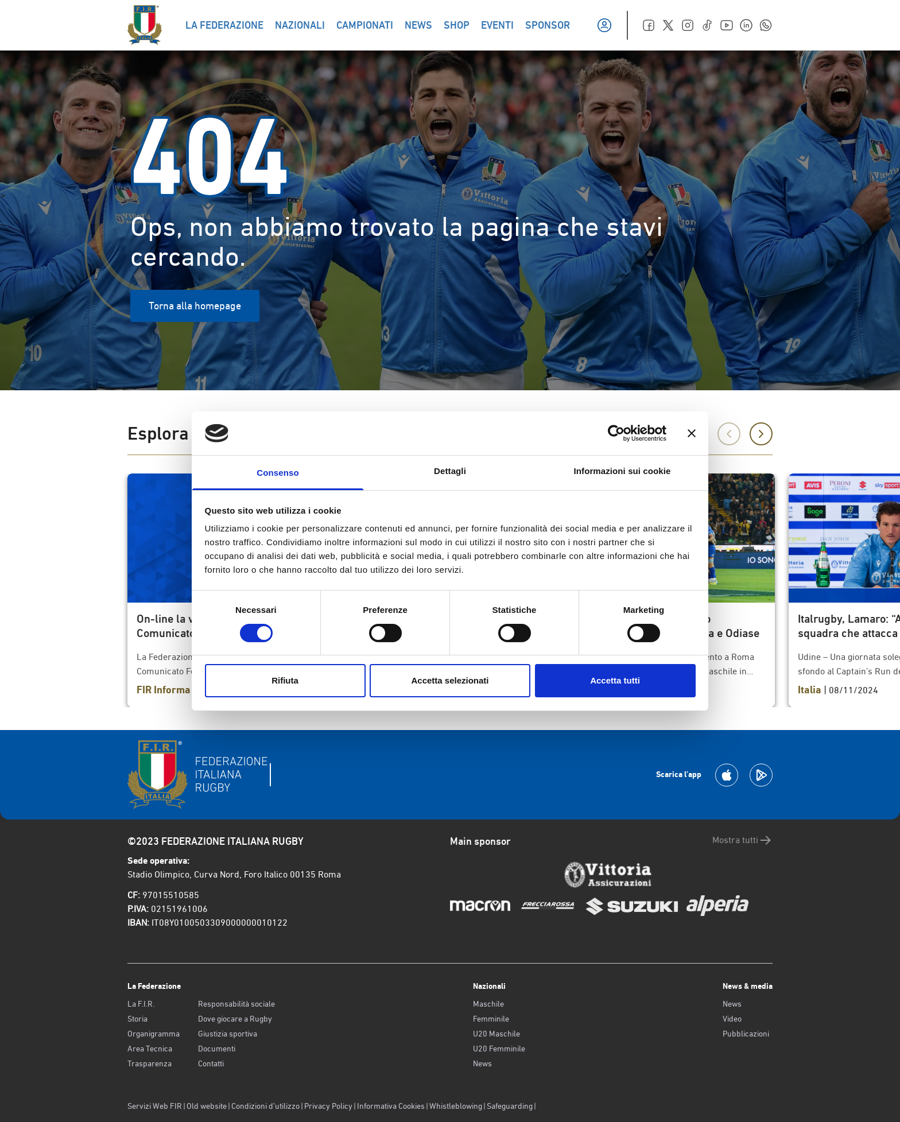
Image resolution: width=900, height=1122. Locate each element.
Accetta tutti (615, 680)
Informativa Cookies (391, 1106)
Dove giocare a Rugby (235, 1018)
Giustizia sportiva (227, 1033)
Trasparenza (149, 1063)
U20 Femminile (499, 1048)
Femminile (491, 1018)
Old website (207, 1106)
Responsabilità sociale (236, 1003)
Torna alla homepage (195, 306)
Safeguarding (510, 1106)
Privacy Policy (328, 1106)
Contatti (211, 1063)
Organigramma (153, 1033)
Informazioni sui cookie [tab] (622, 471)
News (482, 1063)
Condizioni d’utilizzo (265, 1106)
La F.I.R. (140, 1003)
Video (732, 1018)
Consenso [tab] (277, 472)
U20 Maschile (496, 1033)
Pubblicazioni (746, 1033)
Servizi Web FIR (154, 1106)
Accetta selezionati (449, 680)
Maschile (488, 1003)
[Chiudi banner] (692, 433)
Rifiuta (284, 680)
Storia (137, 1018)
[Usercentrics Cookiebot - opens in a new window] (616, 433)
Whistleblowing (455, 1106)
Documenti (216, 1048)
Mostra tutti (742, 840)
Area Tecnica (149, 1048)
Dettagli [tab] (450, 471)
